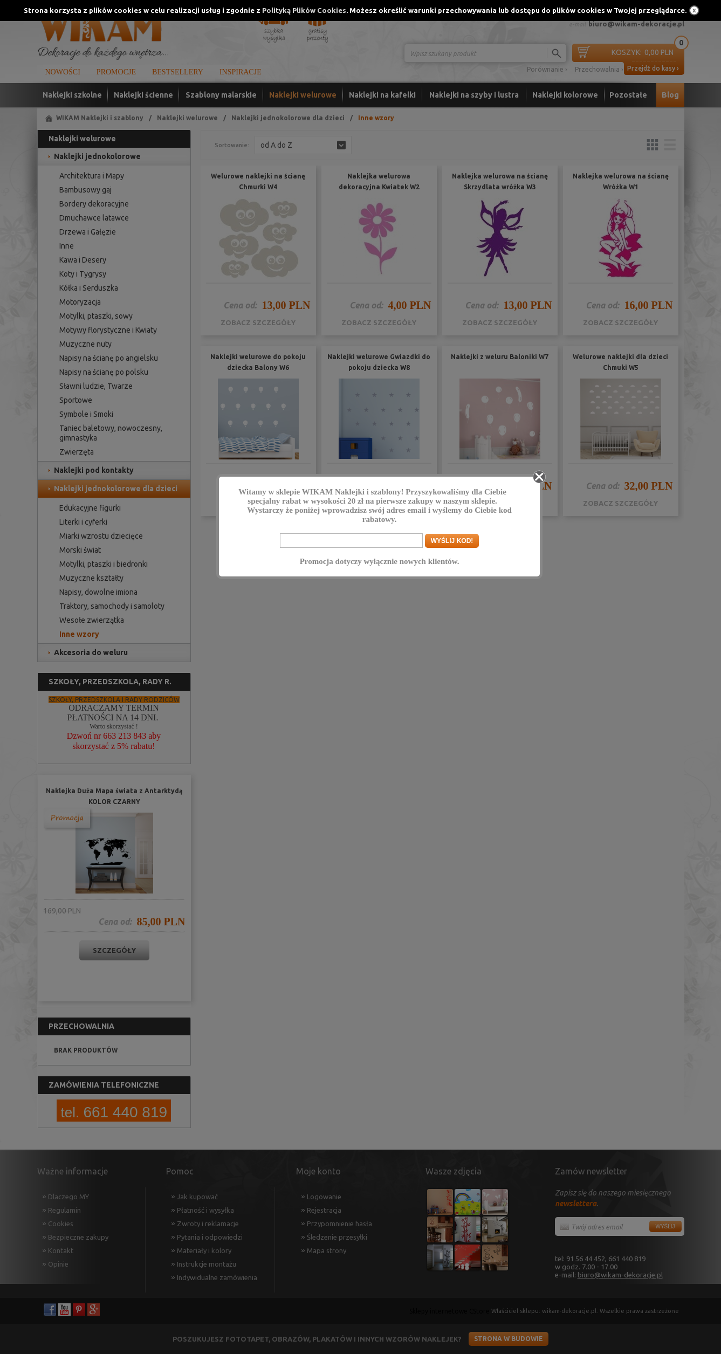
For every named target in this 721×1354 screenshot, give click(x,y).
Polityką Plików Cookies (304, 10)
